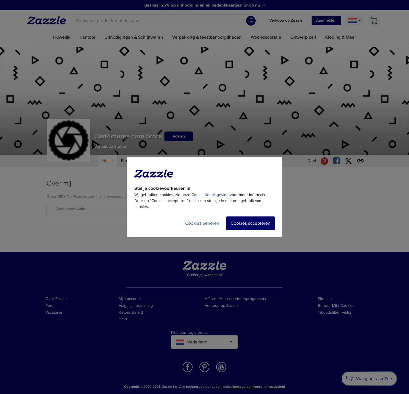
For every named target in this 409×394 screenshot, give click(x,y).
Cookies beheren (202, 223)
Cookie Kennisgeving (210, 194)
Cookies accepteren (250, 223)
